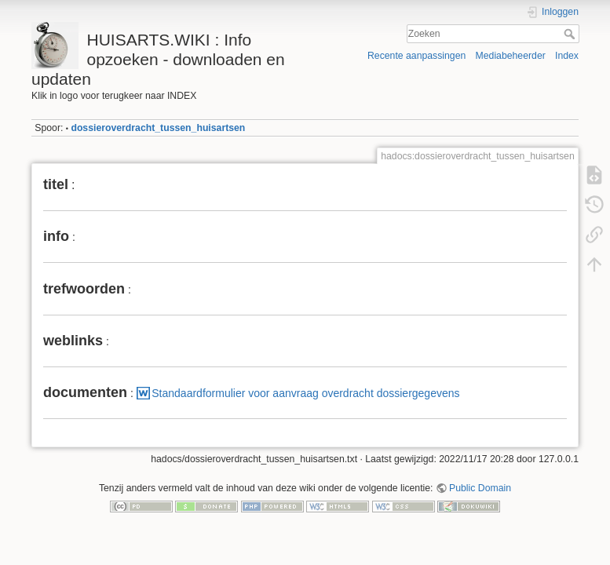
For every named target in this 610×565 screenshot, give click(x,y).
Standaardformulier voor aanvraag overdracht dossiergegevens (305, 393)
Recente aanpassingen (416, 55)
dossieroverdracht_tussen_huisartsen (158, 127)
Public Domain (480, 488)
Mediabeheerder (511, 55)
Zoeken (571, 33)
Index (567, 55)
